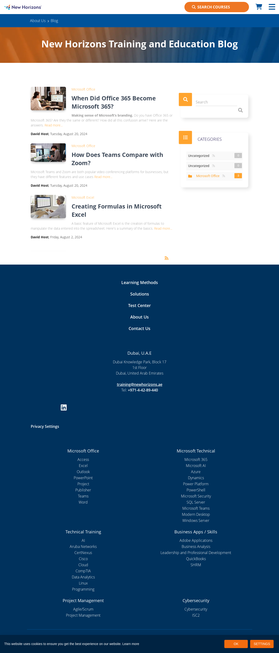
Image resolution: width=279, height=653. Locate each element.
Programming (83, 589)
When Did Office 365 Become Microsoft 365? (114, 102)
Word (83, 502)
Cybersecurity (195, 609)
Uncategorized (199, 155)
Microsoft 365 (195, 459)
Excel (83, 465)
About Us (139, 317)
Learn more (130, 644)
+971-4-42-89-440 (143, 390)
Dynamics (196, 477)
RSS (213, 155)
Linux (83, 583)
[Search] (216, 102)
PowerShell (196, 490)
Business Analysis (196, 546)
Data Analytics (83, 577)
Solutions (139, 294)
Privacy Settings (45, 426)
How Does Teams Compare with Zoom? (117, 159)
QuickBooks (196, 558)
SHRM (196, 564)
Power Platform (196, 483)
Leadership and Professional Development (196, 552)
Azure (196, 471)
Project (83, 483)
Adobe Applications (196, 540)
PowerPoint (83, 477)
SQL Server (196, 502)
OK (236, 644)
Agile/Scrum (83, 609)
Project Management (83, 615)
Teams (83, 496)
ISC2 (196, 615)
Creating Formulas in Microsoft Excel (117, 210)
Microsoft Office (83, 89)
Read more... (54, 125)
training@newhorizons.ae (139, 384)
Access (83, 459)
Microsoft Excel (83, 197)
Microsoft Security (196, 496)
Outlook (83, 471)
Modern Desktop (196, 514)
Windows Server (195, 520)
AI (83, 540)
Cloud (83, 564)
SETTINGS (262, 644)
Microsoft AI (196, 465)
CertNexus (83, 552)
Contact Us (139, 328)
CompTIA (83, 570)
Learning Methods (139, 282)
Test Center (139, 305)
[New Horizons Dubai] (35, 7)
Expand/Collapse (190, 176)
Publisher (83, 490)
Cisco (83, 558)
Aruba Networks (83, 546)
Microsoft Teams (196, 508)
